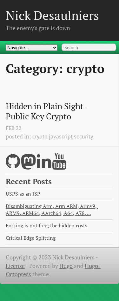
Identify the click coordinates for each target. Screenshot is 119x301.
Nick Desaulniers (52, 15)
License (15, 266)
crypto (40, 136)
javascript (61, 136)
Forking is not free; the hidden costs (46, 225)
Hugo (66, 266)
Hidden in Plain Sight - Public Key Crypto (48, 111)
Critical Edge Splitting (31, 238)
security (83, 136)
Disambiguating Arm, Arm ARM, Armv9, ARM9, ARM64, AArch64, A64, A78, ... (52, 210)
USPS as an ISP (23, 194)
